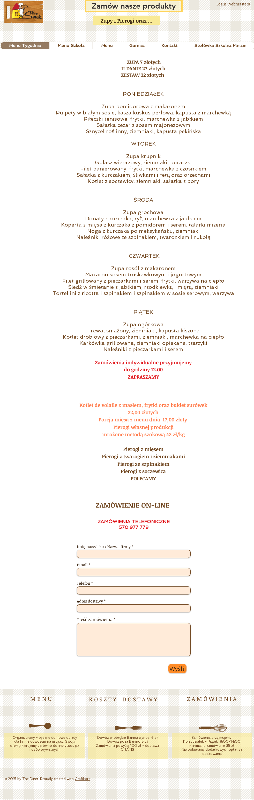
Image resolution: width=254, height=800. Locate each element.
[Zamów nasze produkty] (134, 6)
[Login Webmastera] (233, 3)
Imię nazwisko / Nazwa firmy (104, 547)
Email (82, 565)
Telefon (83, 583)
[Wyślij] (177, 668)
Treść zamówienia (95, 619)
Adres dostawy (90, 601)
